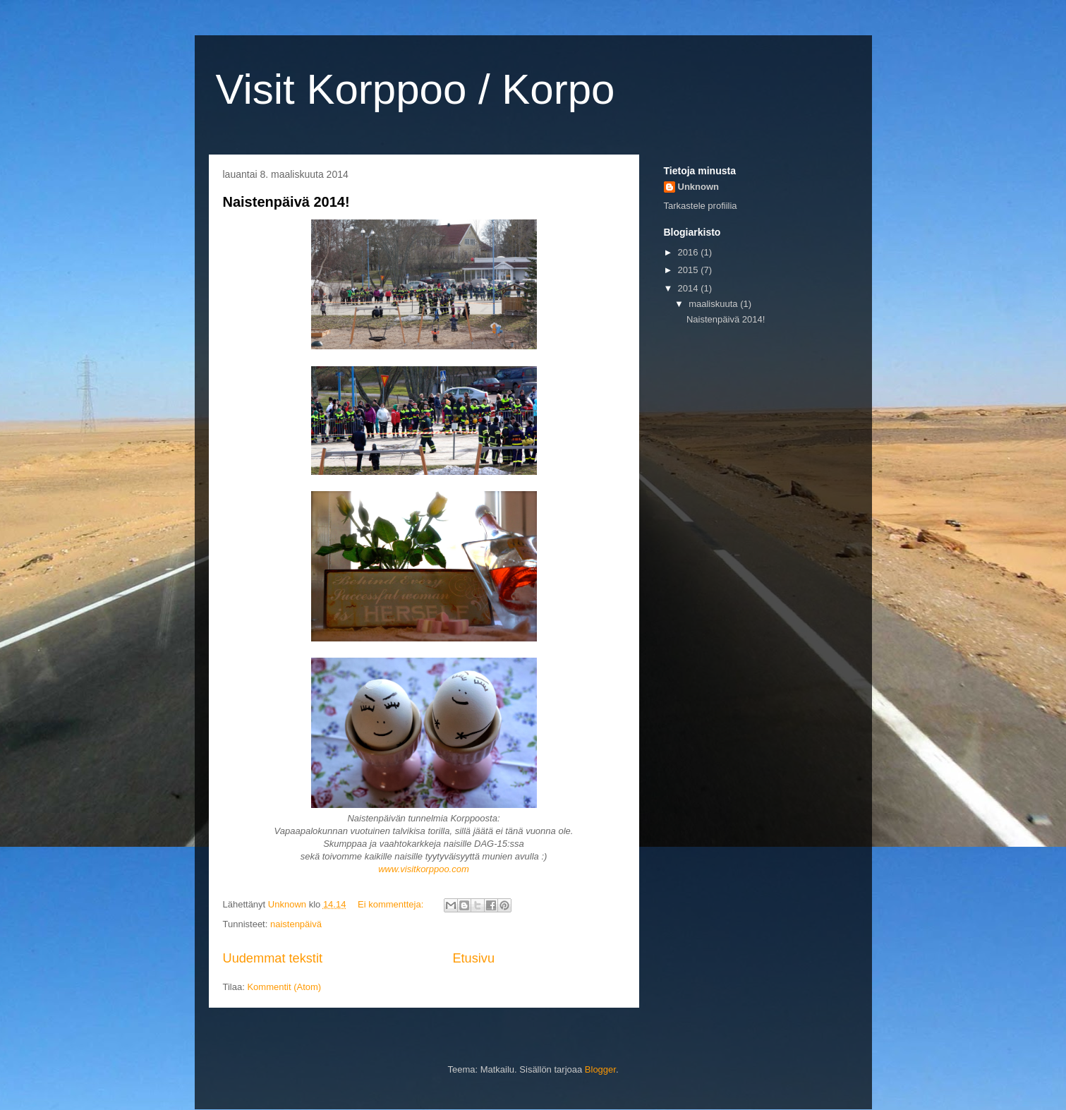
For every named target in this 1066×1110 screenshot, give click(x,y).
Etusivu (473, 958)
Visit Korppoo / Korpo (415, 89)
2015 (689, 270)
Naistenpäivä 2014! (286, 202)
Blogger (600, 1069)
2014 (689, 288)
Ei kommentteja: (392, 904)
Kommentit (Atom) (284, 987)
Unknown (699, 186)
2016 (689, 252)
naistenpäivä (296, 924)
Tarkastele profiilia (700, 205)
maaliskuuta (714, 303)
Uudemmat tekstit (273, 958)
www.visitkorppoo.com (423, 869)
